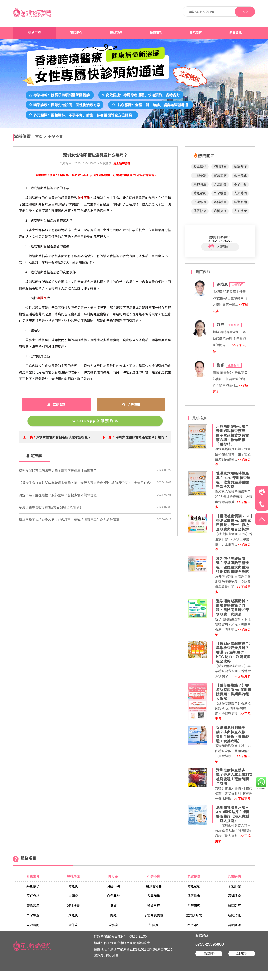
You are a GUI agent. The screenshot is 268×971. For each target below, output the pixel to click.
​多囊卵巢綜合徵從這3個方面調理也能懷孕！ (50, 507)
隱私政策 (143, 943)
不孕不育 (55, 137)
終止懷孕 (199, 166)
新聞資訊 (235, 32)
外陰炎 (153, 925)
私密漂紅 (193, 925)
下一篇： (108, 437)
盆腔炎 (113, 925)
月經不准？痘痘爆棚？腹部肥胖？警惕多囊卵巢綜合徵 (58, 495)
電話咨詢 (209, 953)
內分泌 (113, 876)
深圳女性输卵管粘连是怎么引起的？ (141, 437)
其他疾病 (234, 876)
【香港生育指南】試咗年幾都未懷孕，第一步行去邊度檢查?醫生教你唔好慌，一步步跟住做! (85, 483)
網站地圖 (112, 956)
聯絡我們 (116, 32)
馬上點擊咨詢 (121, 163)
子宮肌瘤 (220, 184)
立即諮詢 (218, 247)
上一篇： (29, 437)
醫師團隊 (156, 32)
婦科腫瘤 (220, 166)
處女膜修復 (194, 915)
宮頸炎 (73, 896)
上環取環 (199, 202)
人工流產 (240, 211)
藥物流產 (199, 184)
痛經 (113, 905)
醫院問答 (196, 32)
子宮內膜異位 (153, 915)
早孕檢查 (220, 193)
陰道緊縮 (199, 193)
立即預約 (241, 953)
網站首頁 (34, 32)
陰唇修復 (199, 211)
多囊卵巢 (153, 896)
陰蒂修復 (193, 905)
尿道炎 (73, 915)
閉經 (113, 915)
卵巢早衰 (153, 905)
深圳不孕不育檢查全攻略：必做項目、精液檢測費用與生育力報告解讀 (69, 520)
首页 (39, 137)
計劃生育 (32, 876)
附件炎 (73, 925)
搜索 (245, 11)
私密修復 (240, 166)
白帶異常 (113, 896)
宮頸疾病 (220, 175)
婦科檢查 (220, 202)
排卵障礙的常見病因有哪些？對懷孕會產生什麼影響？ (58, 470)
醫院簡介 (76, 32)
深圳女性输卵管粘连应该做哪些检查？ (63, 437)
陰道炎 (73, 886)
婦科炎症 (220, 211)
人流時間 (240, 193)
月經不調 (199, 175)
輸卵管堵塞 (154, 886)
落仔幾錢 (240, 175)
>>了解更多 (242, 676)
